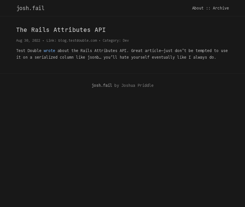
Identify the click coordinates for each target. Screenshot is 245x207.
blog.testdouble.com (77, 40)
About (198, 8)
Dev (126, 40)
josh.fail (30, 8)
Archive (221, 8)
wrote (49, 50)
